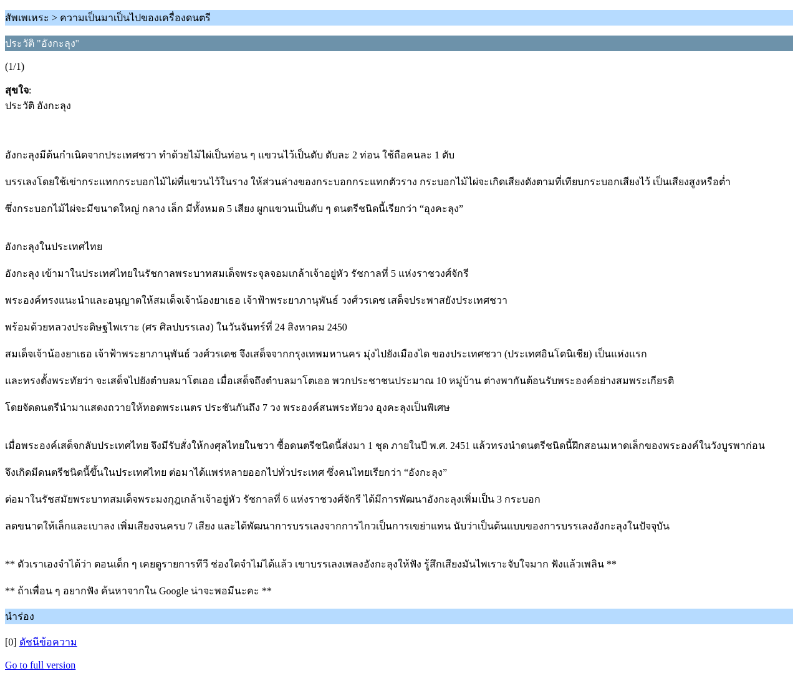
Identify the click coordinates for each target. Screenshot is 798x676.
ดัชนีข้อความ (48, 642)
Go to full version (40, 665)
